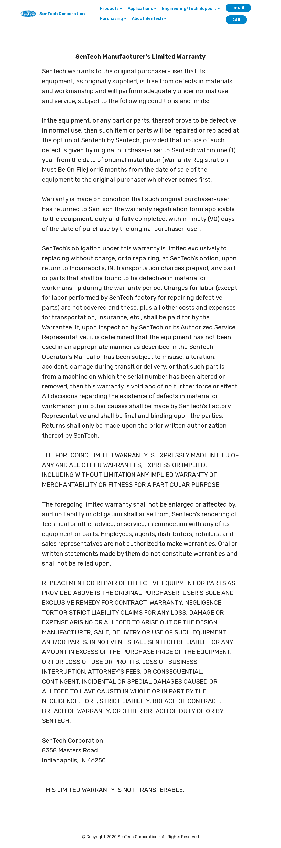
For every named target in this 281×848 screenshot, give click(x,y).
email (238, 7)
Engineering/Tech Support (189, 8)
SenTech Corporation (62, 13)
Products (109, 8)
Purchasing (111, 18)
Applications (140, 8)
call (236, 19)
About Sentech (147, 18)
